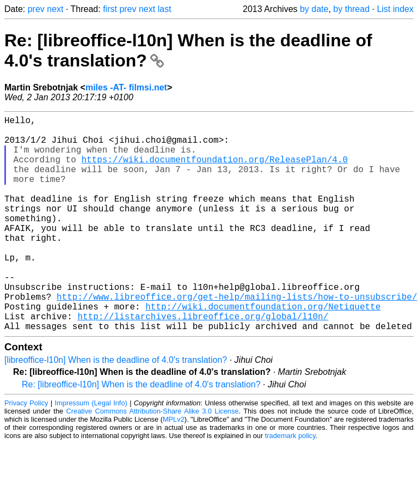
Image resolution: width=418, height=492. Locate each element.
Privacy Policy (26, 451)
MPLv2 (174, 467)
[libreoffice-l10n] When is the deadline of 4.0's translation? (115, 407)
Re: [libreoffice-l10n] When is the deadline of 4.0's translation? (141, 432)
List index (395, 9)
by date (314, 9)
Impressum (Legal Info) (91, 451)
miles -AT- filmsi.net (126, 87)
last (164, 9)
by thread (351, 9)
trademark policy (290, 483)
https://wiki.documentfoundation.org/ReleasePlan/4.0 (214, 170)
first (110, 9)
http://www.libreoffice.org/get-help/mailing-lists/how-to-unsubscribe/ (237, 338)
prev (36, 9)
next (55, 9)
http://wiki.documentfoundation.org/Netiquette (262, 350)
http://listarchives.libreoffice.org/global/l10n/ (202, 362)
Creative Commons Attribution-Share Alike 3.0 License (152, 459)
